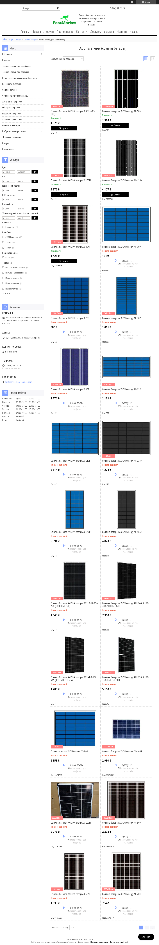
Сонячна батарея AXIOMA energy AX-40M (70, 246)
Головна (25, 32)
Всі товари (7, 54)
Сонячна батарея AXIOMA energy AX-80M (121, 822)
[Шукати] (58, 8)
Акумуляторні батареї (12, 119)
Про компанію (65, 32)
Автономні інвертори (12, 101)
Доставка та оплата (102, 32)
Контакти (81, 32)
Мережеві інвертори (11, 113)
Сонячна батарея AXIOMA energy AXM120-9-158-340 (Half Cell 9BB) (125, 678)
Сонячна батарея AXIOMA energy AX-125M (122, 460)
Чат (146, 937)
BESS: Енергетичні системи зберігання (19, 77)
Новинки (122, 32)
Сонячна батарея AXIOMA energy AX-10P (121, 246)
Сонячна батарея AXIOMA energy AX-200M (71, 180)
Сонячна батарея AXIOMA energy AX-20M (121, 894)
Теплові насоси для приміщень (16, 65)
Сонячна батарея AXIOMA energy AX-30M (70, 894)
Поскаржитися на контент (99, 942)
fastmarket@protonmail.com (18, 381)
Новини (134, 32)
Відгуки (5, 143)
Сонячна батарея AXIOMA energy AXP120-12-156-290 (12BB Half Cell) (74, 604)
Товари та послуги (43, 32)
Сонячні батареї (30, 39)
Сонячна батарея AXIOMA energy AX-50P (70, 389)
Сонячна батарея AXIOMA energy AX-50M (121, 111)
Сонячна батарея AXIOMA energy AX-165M (122, 531)
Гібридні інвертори (11, 107)
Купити (65, 128)
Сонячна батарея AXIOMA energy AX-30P (121, 318)
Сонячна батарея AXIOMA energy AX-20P (70, 318)
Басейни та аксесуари (12, 83)
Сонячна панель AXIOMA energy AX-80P (69, 751)
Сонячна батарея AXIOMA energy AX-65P (121, 389)
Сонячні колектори (11, 125)
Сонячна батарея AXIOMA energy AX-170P (71, 531)
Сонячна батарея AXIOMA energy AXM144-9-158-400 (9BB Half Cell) (125, 604)
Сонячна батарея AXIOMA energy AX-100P (122, 751)
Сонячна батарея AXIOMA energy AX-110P (71, 460)
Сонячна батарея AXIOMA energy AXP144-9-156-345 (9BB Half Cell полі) (74, 678)
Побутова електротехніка (14, 131)
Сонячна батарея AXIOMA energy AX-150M (122, 180)
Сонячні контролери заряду (15, 95)
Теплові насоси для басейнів (15, 71)
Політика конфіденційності (119, 942)
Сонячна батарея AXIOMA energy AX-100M (71, 822)
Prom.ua (90, 939)
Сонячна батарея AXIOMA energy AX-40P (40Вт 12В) (73, 112)
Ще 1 (7, 293)
